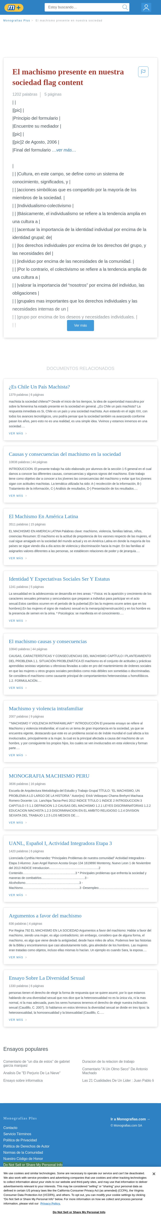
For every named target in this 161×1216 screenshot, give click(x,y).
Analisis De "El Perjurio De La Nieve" (31, 1073)
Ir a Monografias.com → (130, 1119)
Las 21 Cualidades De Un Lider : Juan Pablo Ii (118, 1080)
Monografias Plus (16, 20)
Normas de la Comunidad (23, 1152)
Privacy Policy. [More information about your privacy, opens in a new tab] (50, 1214)
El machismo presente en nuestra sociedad (69, 20)
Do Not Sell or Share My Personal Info (33, 1165)
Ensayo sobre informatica (23, 1080)
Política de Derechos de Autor (26, 1146)
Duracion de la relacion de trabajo (108, 1061)
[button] (143, 78)
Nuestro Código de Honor (23, 1159)
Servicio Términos (17, 1134)
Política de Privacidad (20, 1140)
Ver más (80, 325)
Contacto (10, 1128)
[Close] (154, 1184)
